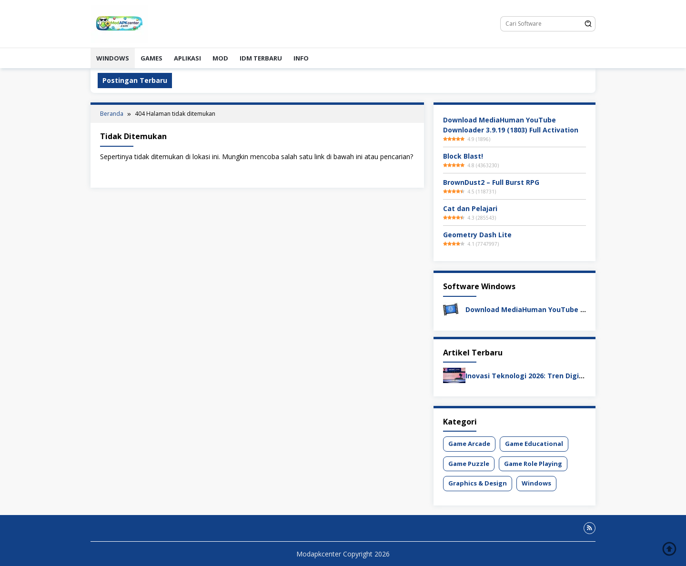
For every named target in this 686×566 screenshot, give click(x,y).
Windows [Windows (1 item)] (536, 483)
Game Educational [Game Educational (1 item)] (534, 443)
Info (301, 58)
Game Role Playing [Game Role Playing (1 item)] (533, 463)
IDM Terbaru (261, 58)
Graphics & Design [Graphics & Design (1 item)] (477, 483)
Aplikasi (187, 58)
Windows (112, 58)
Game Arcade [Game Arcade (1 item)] (469, 443)
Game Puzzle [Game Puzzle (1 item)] (468, 463)
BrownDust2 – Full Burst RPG (491, 182)
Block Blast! (463, 156)
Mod (220, 58)
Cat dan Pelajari (470, 208)
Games (151, 58)
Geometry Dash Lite (477, 234)
